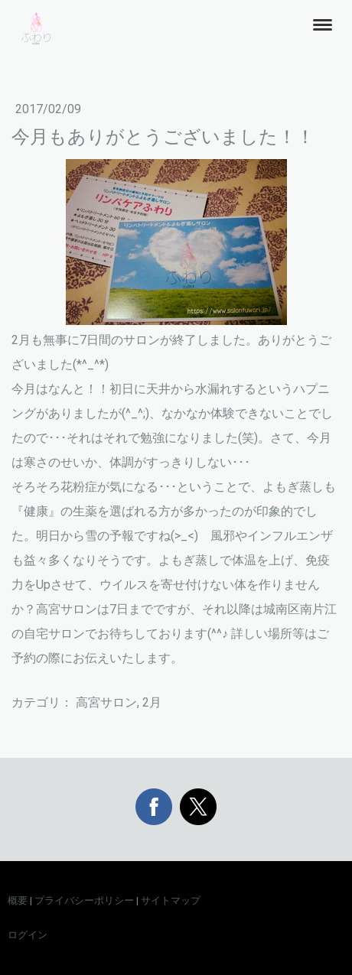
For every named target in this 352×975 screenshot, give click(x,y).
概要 (18, 900)
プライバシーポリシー (84, 900)
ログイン (27, 935)
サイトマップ (170, 900)
